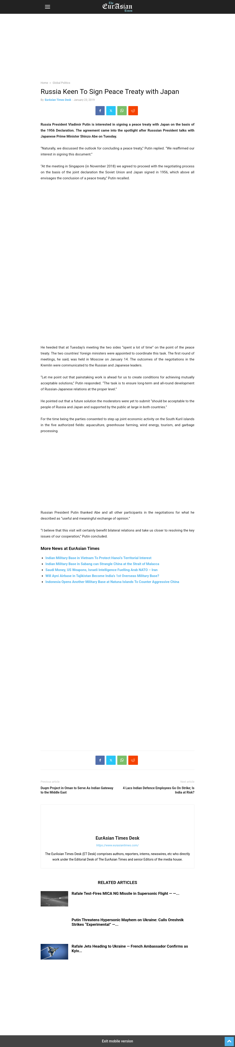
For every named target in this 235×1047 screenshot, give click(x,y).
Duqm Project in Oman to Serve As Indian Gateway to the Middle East (77, 790)
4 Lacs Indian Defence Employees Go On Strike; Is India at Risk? (158, 790)
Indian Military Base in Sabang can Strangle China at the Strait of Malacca (102, 564)
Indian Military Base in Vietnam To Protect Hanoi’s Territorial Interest (98, 558)
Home (44, 82)
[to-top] (229, 1039)
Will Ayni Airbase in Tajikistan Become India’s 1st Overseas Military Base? (102, 576)
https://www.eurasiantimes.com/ (117, 845)
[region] (117, 49)
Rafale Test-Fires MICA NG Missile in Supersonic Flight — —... (125, 893)
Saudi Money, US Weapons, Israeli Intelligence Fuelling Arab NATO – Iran (101, 570)
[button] (47, 7)
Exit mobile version (117, 1041)
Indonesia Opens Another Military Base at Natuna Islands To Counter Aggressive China (112, 582)
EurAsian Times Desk (58, 99)
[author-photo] (117, 831)
